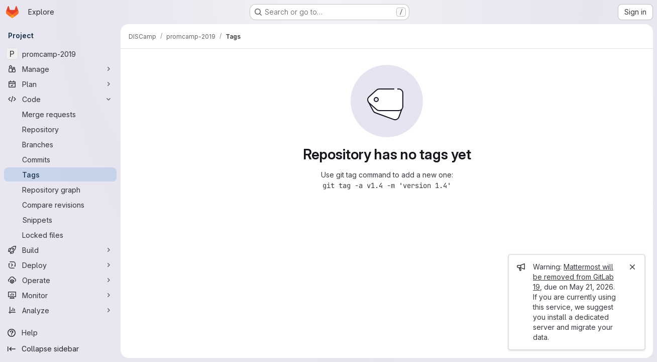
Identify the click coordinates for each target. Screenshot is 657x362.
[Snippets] (60, 220)
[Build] (60, 250)
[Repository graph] (60, 190)
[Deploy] (60, 265)
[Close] (632, 267)
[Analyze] (60, 310)
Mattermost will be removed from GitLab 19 (573, 276)
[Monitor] (60, 295)
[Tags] (60, 174)
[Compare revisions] (60, 205)
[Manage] (60, 69)
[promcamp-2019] (60, 54)
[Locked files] (60, 235)
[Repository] (60, 129)
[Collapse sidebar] (60, 349)
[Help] (60, 333)
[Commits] (60, 159)
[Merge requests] (60, 114)
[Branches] (60, 144)
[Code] (60, 99)
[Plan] (60, 84)
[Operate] (60, 280)
